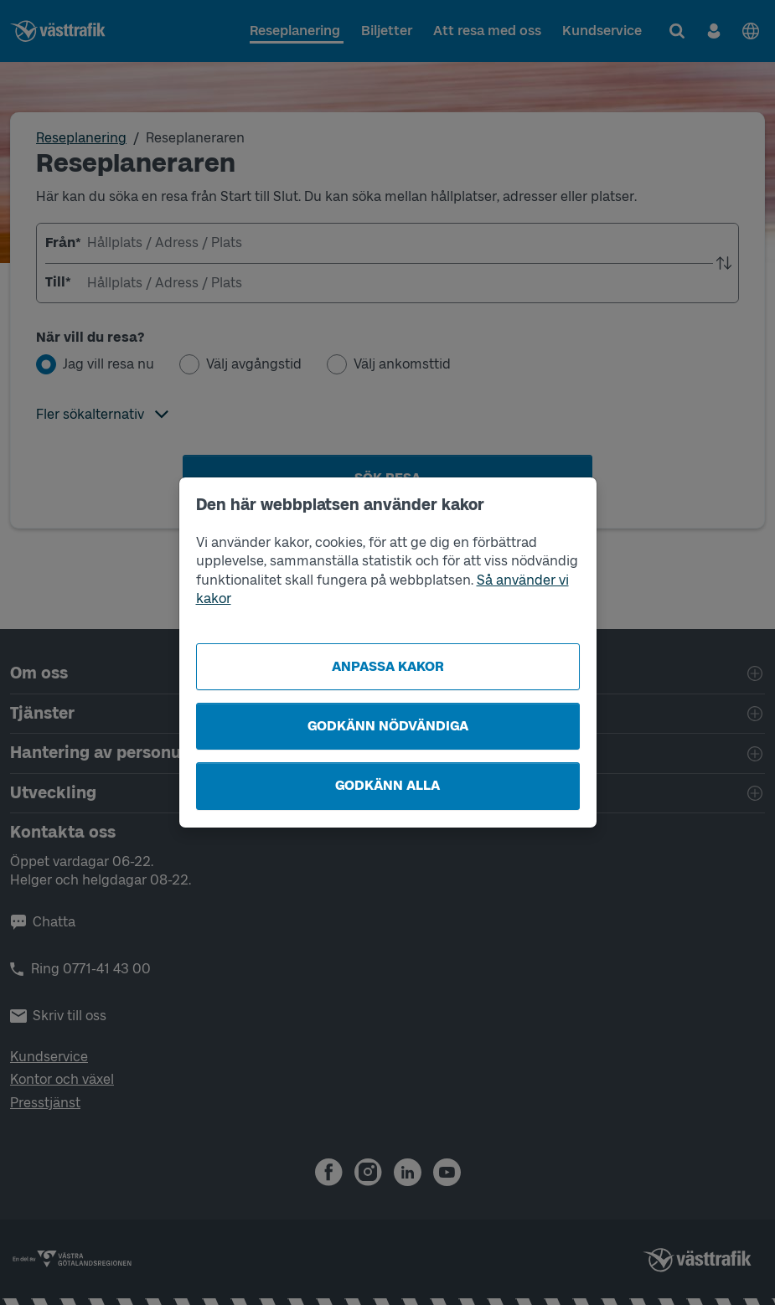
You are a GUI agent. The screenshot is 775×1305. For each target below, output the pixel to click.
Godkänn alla (387, 785)
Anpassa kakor (388, 666)
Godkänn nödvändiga (387, 726)
